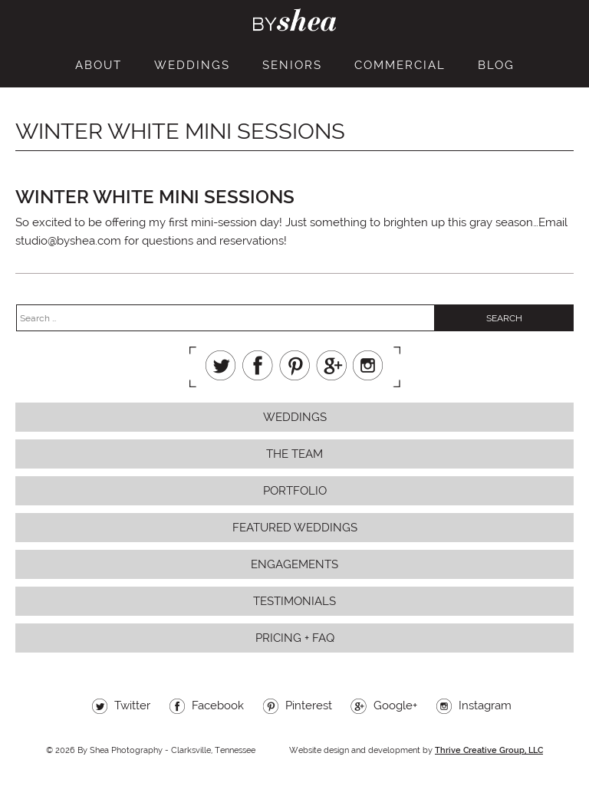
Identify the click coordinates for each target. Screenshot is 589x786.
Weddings (192, 65)
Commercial (400, 65)
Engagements (294, 564)
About (98, 65)
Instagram (368, 365)
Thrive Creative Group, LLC (489, 750)
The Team (294, 454)
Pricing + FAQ (294, 638)
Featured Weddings (294, 527)
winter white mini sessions (154, 197)
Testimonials (294, 601)
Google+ (331, 365)
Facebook (257, 365)
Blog (496, 65)
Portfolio (295, 491)
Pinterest (294, 365)
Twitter (221, 365)
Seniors (292, 65)
